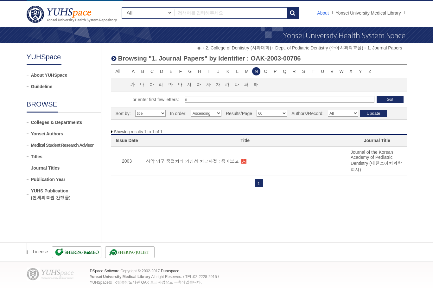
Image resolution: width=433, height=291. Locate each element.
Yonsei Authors (47, 133)
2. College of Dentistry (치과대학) (238, 47)
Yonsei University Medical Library (368, 13)
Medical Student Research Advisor (62, 145)
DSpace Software (104, 271)
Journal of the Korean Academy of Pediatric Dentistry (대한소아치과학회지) (376, 161)
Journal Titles (45, 168)
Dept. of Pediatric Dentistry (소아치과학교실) (319, 47)
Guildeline (42, 86)
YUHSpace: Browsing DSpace (72, 14)
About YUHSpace (49, 75)
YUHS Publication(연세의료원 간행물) (51, 194)
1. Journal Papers (384, 47)
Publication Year (48, 179)
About (323, 13)
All (117, 71)
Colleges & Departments (56, 122)
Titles (36, 156)
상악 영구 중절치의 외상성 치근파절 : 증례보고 (192, 161)
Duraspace (170, 271)
